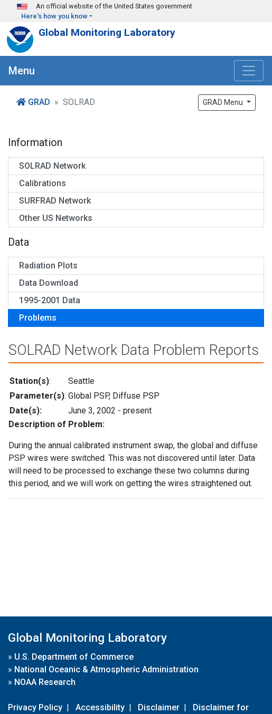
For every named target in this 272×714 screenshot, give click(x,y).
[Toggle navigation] (249, 70)
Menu (21, 70)
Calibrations (42, 183)
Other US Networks (55, 218)
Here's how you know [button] (54, 16)
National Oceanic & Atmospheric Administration (106, 669)
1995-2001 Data (49, 300)
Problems (38, 318)
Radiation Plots (48, 265)
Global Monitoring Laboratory (107, 32)
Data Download (48, 283)
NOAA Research (45, 682)
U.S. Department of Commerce (74, 657)
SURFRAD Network (55, 201)
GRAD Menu (224, 102)
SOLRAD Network (52, 166)
